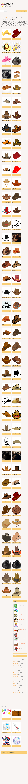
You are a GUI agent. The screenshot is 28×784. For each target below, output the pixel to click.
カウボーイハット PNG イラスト (17, 134)
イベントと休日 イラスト (17, 663)
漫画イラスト (15, 683)
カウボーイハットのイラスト (16, 79)
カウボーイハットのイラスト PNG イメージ (18, 392)
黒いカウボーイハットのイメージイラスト (8, 569)
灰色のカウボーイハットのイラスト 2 (7, 79)
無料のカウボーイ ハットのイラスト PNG (8, 324)
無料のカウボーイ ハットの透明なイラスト (18, 556)
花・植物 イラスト (16, 687)
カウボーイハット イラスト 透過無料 (7, 556)
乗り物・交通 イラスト (16, 672)
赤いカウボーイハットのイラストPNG (18, 161)
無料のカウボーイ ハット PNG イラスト (8, 134)
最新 (25, 11)
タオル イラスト (21, 605)
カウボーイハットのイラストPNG (7, 488)
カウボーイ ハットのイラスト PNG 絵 (7, 379)
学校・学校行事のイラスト (17, 676)
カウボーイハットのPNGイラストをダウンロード (19, 120)
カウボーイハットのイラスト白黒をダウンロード (19, 379)
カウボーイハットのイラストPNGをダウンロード (19, 215)
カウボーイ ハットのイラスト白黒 (7, 447)
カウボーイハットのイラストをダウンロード (19, 147)
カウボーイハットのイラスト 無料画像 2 (8, 365)
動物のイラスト (15, 674)
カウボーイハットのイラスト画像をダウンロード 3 (19, 202)
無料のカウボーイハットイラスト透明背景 (18, 583)
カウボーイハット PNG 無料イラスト (17, 93)
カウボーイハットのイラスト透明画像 (7, 515)
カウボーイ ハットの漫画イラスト (17, 52)
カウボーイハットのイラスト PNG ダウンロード (9, 392)
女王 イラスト (21, 624)
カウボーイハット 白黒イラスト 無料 (7, 297)
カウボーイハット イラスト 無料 (7, 501)
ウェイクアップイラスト (22, 638)
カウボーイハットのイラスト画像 (7, 433)
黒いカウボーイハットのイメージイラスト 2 (18, 569)
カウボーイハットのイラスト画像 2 (17, 433)
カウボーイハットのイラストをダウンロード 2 (9, 583)
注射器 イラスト (14, 732)
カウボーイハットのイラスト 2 (6, 188)
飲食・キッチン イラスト (17, 692)
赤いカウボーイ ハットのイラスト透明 (18, 501)
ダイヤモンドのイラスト (16, 746)
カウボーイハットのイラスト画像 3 (7, 474)
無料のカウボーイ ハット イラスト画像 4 (18, 311)
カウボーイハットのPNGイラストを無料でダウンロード (10, 93)
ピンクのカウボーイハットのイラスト (7, 66)
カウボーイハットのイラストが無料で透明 (18, 542)
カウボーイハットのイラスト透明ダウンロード (19, 515)
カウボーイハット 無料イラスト (7, 120)
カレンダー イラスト (5, 732)
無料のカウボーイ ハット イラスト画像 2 (18, 270)
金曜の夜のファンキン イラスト (7, 746)
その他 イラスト (7, 17)
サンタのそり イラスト (22, 629)
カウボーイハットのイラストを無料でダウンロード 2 (10, 229)
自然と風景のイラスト (16, 685)
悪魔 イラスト (21, 648)
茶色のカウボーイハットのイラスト (7, 338)
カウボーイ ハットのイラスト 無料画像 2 (18, 338)
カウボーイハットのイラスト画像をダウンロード (19, 188)
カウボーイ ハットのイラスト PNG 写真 (18, 365)
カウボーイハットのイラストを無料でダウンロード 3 (20, 256)
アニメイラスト (15, 661)
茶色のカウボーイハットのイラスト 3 (7, 256)
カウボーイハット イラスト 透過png (7, 542)
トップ (22, 11)
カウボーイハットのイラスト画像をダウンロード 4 (9, 215)
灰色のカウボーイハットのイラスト (17, 66)
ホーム (18, 11)
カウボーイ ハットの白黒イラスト (7, 311)
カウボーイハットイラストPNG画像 (17, 406)
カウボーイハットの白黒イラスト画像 (18, 229)
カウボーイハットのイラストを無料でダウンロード (9, 147)
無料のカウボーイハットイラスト (7, 161)
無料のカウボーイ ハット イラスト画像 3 (18, 297)
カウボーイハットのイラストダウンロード (18, 447)
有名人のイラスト (16, 681)
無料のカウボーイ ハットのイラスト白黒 (8, 406)
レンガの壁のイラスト (22, 643)
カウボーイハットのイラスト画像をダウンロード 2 (9, 202)
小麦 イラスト (21, 614)
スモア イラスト (21, 619)
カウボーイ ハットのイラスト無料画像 (18, 324)
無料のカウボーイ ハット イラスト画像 (8, 270)
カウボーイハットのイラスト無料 (17, 488)
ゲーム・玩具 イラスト (16, 665)
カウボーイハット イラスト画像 (17, 474)
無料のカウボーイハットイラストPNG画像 (8, 52)
